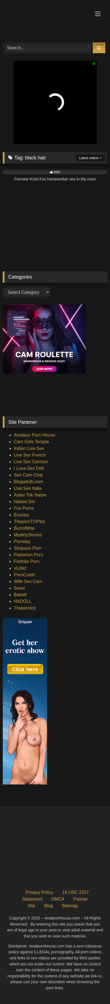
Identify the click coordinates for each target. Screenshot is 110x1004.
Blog (48, 905)
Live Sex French (30, 455)
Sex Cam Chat (28, 475)
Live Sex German (31, 461)
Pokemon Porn (28, 554)
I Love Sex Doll (29, 468)
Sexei (19, 588)
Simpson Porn (28, 548)
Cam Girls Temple (31, 441)
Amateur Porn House (34, 435)
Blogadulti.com (28, 481)
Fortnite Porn (26, 561)
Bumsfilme (24, 528)
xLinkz (20, 568)
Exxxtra (21, 515)
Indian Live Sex (29, 448)
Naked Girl (24, 501)
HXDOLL (23, 601)
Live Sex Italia (28, 488)
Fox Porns (24, 508)
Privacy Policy (39, 892)
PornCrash (24, 574)
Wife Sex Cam (28, 581)
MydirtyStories (28, 534)
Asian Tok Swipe (30, 495)
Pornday (22, 541)
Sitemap (70, 905)
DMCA (57, 899)
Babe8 (20, 594)
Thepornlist (25, 608)
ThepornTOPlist (29, 521)
